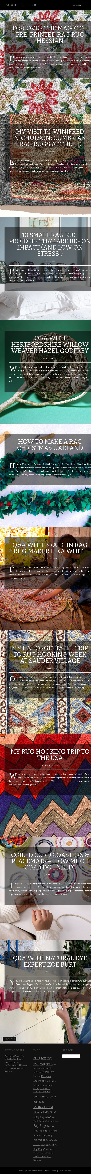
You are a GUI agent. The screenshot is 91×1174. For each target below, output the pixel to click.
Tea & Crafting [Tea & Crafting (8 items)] (48, 1153)
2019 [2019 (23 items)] (42, 1064)
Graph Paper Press (65, 1171)
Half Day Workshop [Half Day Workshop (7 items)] (45, 1089)
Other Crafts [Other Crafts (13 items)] (39, 1112)
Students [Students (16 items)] (49, 1149)
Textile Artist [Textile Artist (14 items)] (40, 1156)
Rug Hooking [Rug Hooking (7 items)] (37, 1145)
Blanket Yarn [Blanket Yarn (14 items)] (47, 1071)
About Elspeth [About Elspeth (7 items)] (45, 1068)
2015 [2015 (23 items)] (43, 1058)
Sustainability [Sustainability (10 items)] (38, 1153)
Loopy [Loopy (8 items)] (46, 1097)
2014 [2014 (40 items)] (36, 1057)
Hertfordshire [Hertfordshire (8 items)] (37, 1092)
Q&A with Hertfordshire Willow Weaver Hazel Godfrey (50, 345)
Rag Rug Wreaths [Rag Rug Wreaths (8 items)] (51, 1140)
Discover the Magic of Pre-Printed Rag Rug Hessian (50, 35)
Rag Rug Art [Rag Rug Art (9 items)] (43, 1121)
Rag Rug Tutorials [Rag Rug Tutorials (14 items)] (48, 1130)
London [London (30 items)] (38, 1096)
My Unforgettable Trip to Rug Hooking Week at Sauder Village (50, 655)
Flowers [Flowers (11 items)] (44, 1085)
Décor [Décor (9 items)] (47, 1081)
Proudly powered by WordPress (30, 1171)
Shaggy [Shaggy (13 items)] (44, 1144)
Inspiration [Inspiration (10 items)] (46, 1092)
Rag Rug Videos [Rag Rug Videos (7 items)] (37, 1135)
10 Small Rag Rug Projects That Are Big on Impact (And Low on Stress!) (50, 244)
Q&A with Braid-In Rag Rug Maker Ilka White (50, 548)
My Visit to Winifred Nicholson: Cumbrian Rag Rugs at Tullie (50, 138)
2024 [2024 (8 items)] (39, 1068)
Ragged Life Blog (21, 5)
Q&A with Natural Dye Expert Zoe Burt (50, 961)
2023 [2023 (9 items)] (35, 1068)
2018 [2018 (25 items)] (36, 1064)
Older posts (9, 1039)
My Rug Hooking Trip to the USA (50, 755)
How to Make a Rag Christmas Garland (50, 445)
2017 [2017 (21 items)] (49, 1058)
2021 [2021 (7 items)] (54, 1064)
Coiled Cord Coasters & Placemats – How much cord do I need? (50, 861)
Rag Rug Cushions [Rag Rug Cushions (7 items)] (52, 1121)
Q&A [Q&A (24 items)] (48, 1117)
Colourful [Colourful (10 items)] (37, 1076)
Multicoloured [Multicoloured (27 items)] (43, 1107)
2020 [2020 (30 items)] (49, 1064)
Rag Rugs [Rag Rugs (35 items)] (40, 1125)
